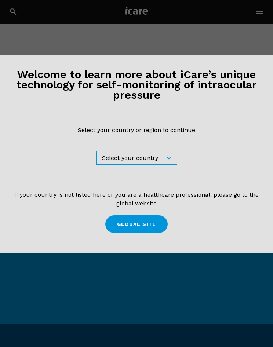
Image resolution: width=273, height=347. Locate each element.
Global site (136, 224)
